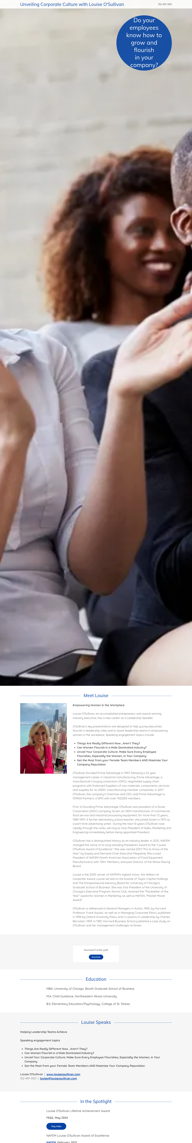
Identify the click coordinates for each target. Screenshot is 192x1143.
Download (96, 957)
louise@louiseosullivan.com (58, 1078)
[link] (75, 5)
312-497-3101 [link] (165, 4)
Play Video (56, 1126)
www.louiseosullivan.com (63, 1074)
